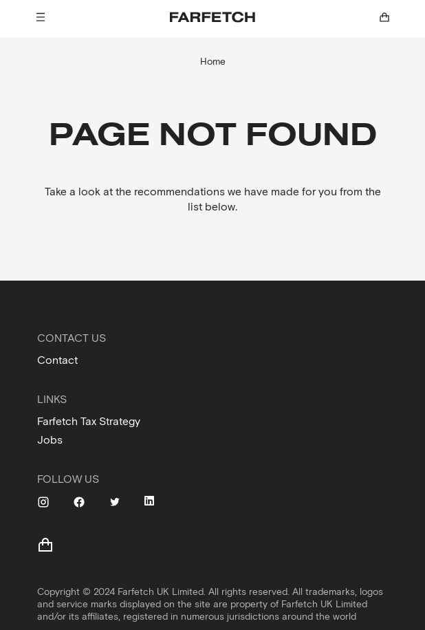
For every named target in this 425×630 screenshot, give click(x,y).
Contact (57, 360)
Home (213, 61)
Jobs (50, 439)
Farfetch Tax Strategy (88, 421)
